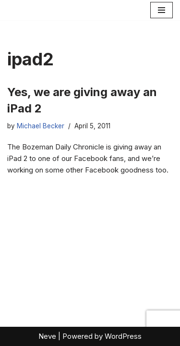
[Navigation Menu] (161, 10)
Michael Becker (40, 126)
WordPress (123, 336)
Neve (47, 336)
